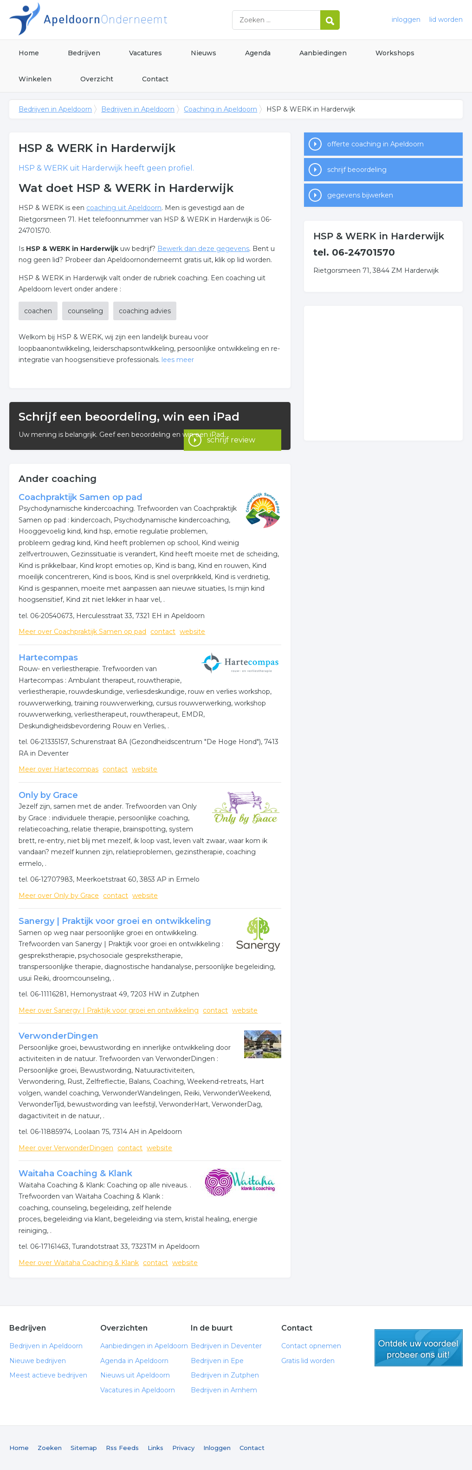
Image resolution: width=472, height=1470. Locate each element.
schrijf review (231, 437)
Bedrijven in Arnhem (224, 1390)
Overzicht (96, 79)
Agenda (258, 53)
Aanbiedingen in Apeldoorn (144, 1346)
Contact (155, 79)
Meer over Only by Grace (59, 895)
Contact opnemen (311, 1346)
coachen (38, 311)
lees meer (178, 360)
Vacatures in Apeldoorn (137, 1390)
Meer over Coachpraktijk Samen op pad (82, 631)
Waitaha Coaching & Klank (75, 1173)
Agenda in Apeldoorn (134, 1361)
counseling (85, 311)
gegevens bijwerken (360, 195)
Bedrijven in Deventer (226, 1346)
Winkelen (35, 79)
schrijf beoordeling (357, 169)
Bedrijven (84, 53)
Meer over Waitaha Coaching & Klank (79, 1263)
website (192, 631)
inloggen (406, 19)
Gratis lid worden (308, 1361)
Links (155, 1447)
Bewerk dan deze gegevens (203, 248)
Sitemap (84, 1447)
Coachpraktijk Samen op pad (80, 497)
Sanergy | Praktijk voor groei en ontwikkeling (115, 921)
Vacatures (145, 53)
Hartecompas (48, 658)
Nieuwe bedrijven (37, 1361)
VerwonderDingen (58, 1036)
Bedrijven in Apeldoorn (125, 19)
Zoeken (50, 1447)
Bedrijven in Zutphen (225, 1375)
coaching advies (145, 311)
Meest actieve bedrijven (48, 1375)
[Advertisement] (383, 373)
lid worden (446, 19)
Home (29, 53)
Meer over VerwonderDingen (66, 1148)
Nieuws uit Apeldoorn (135, 1375)
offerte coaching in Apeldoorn (375, 144)
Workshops (394, 53)
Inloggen (217, 1447)
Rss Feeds (122, 1447)
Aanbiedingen (323, 53)
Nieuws (203, 53)
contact (162, 631)
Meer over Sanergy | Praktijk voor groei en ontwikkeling (109, 1010)
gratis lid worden (419, 1347)
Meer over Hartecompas (58, 769)
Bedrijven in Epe (217, 1361)
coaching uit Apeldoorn (124, 208)
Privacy (183, 1447)
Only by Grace (48, 795)
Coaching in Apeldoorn (220, 109)
